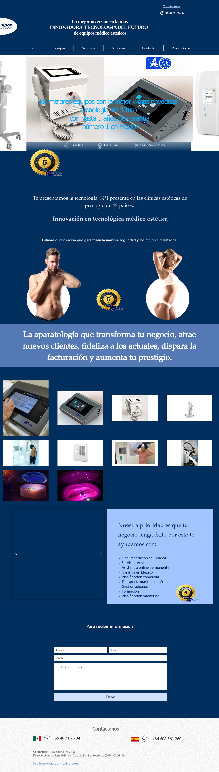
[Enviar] (110, 697)
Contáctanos (105, 729)
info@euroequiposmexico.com (55, 763)
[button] (58, 554)
